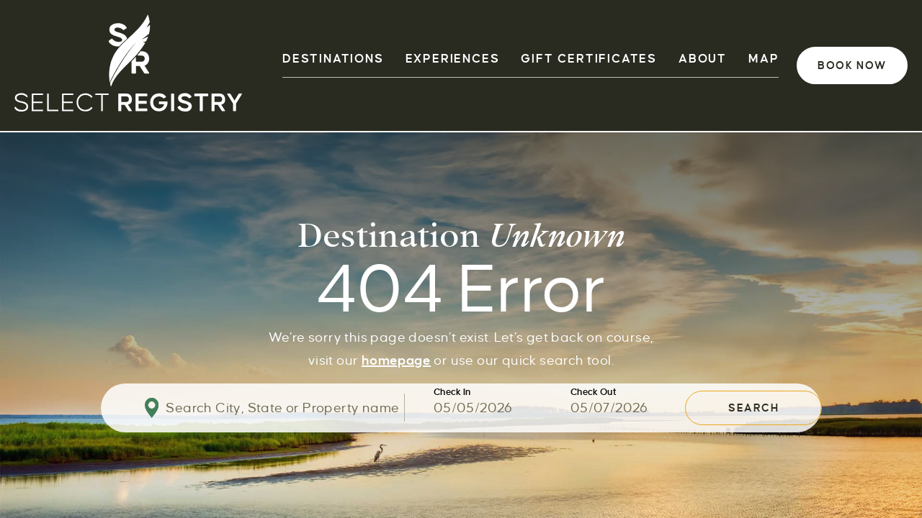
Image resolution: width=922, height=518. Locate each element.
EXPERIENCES (453, 59)
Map (763, 59)
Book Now (852, 65)
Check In (452, 393)
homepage (396, 360)
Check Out (593, 393)
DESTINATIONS (333, 59)
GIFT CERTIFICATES (589, 59)
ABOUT (703, 59)
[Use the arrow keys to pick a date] (502, 408)
